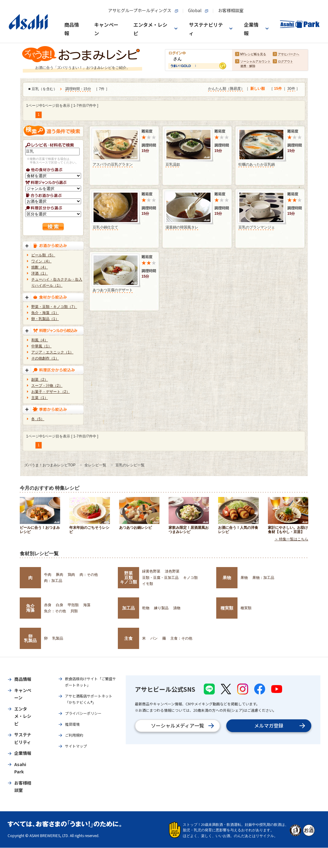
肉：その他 (89, 575)
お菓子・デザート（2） (50, 392)
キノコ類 (190, 578)
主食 (128, 638)
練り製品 (161, 608)
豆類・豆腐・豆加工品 (160, 578)
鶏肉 (71, 575)
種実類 (226, 608)
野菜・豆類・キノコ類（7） (54, 307)
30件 (291, 89)
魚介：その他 (55, 611)
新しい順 (257, 89)
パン (154, 638)
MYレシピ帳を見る (253, 54)
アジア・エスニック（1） (52, 352)
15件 (278, 89)
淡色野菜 (172, 571)
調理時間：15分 (78, 89)
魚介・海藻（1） (45, 313)
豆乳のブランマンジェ (256, 227)
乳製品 (57, 638)
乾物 (145, 608)
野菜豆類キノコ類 (128, 577)
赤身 (47, 605)
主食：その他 (181, 638)
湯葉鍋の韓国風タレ (182, 227)
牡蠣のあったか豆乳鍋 (256, 164)
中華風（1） (41, 346)
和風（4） (39, 340)
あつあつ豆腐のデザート (113, 290)
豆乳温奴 (173, 164)
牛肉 (47, 575)
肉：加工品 (53, 581)
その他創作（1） (45, 358)
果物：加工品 (263, 578)
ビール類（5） (43, 255)
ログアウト (285, 61)
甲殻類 (73, 605)
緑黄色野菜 (151, 571)
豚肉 (59, 575)
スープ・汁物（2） (47, 385)
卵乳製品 (30, 638)
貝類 (74, 611)
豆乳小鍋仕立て (105, 227)
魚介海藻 (30, 608)
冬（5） (37, 419)
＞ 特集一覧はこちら (291, 539)
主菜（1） (39, 398)
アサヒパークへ (288, 54)
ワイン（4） (41, 261)
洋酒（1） (39, 273)
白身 (59, 605)
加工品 (128, 608)
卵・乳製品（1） (45, 319)
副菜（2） (39, 379)
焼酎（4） (39, 267)
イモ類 (147, 584)
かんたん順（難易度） (226, 89)
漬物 (176, 608)
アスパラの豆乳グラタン (113, 164)
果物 (227, 577)
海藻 (87, 605)
